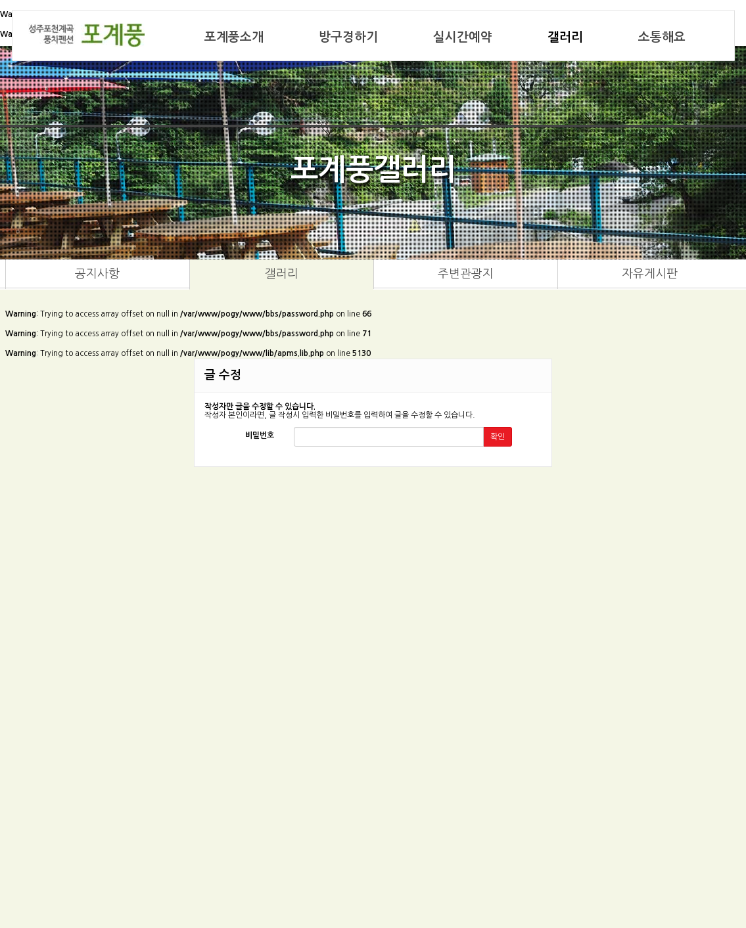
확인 (497, 437)
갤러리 (565, 37)
